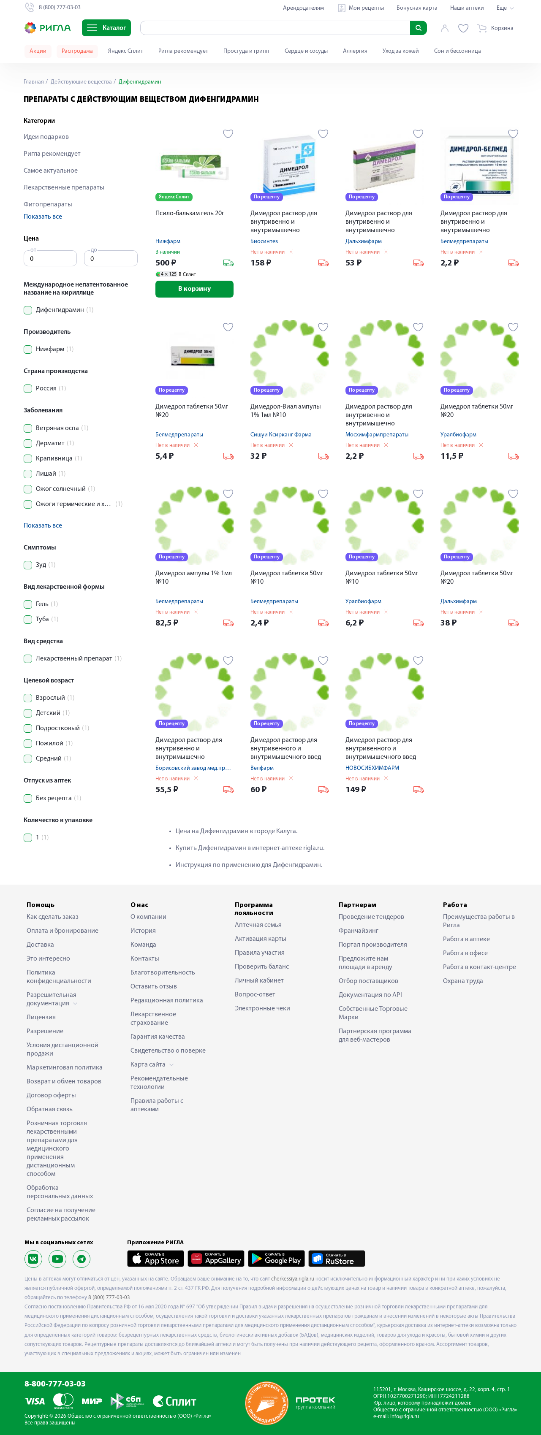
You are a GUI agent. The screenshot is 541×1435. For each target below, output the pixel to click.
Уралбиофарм (458, 435)
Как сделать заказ (53, 917)
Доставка (40, 945)
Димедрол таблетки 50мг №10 (286, 577)
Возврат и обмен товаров (64, 1081)
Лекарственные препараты (64, 187)
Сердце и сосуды (306, 51)
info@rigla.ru (404, 1416)
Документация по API (370, 995)
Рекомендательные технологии (159, 1083)
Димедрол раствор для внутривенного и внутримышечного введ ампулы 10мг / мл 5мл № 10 (384, 749)
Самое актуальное (51, 171)
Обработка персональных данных (60, 1192)
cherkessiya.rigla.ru (292, 1279)
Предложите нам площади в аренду (365, 963)
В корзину (194, 289)
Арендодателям (303, 8)
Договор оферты (51, 1095)
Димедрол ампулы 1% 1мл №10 (193, 577)
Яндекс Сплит (125, 51)
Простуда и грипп (246, 51)
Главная (34, 82)
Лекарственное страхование (153, 1018)
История (143, 931)
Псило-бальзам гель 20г (189, 213)
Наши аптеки (467, 8)
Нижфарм (167, 241)
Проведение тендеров (371, 917)
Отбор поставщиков (368, 981)
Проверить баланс (262, 967)
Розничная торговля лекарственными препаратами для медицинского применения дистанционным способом (57, 1149)
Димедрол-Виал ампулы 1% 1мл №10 (285, 411)
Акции (38, 51)
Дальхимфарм (363, 241)
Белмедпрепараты (464, 241)
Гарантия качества (157, 1037)
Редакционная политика (166, 1000)
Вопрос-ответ (255, 994)
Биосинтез (264, 241)
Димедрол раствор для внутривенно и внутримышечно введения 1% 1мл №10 (283, 222)
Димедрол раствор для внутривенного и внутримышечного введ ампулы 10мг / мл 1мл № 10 (289, 749)
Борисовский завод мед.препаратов (202, 768)
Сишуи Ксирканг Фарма (281, 435)
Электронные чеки (262, 1008)
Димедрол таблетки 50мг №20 (191, 411)
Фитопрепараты (48, 204)
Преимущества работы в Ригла (479, 921)
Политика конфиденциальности (59, 977)
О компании (148, 917)
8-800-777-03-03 (55, 1385)
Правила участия (260, 953)
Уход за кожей (401, 51)
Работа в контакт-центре (479, 967)
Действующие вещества (80, 82)
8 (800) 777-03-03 (109, 1297)
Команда (143, 945)
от (33, 250)
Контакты (144, 959)
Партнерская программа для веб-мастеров (375, 1035)
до (94, 250)
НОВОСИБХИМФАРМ (372, 768)
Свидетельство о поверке (168, 1051)
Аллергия (355, 51)
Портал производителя (373, 945)
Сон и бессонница (457, 51)
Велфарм (262, 768)
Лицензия (41, 1017)
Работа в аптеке (466, 939)
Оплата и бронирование (62, 931)
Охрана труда (463, 981)
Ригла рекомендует (183, 51)
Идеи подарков (46, 137)
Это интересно (48, 959)
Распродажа (77, 51)
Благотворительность (162, 972)
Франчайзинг (358, 931)
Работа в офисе (465, 953)
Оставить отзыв (153, 986)
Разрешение (45, 1031)
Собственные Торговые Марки (373, 1013)
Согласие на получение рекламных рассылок (61, 1214)
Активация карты (260, 939)
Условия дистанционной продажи (62, 1049)
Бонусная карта (417, 8)
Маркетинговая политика (65, 1067)
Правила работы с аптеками (156, 1105)
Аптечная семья (258, 925)
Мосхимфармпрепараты (376, 435)
